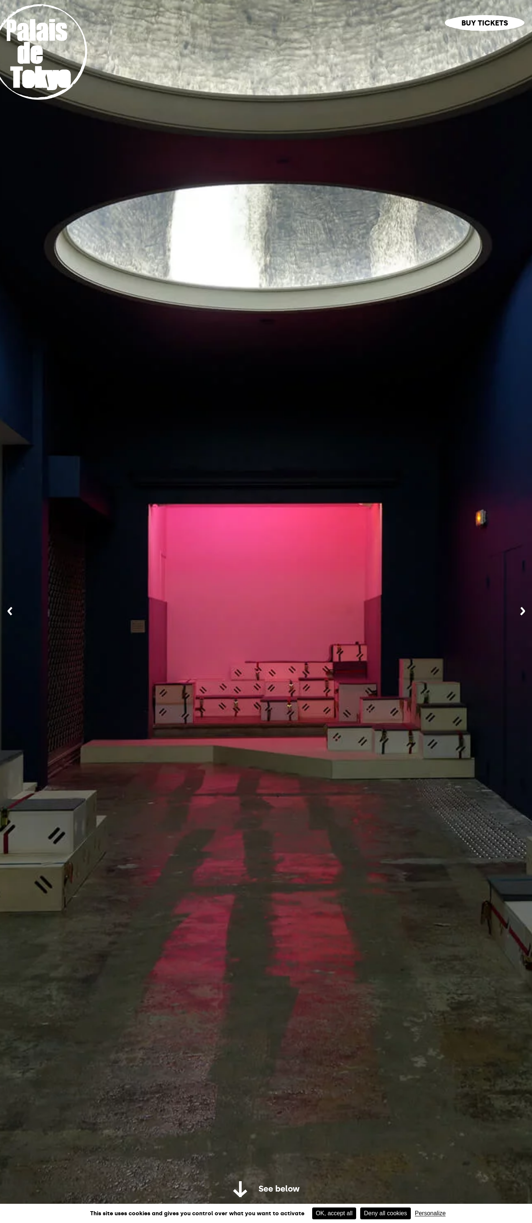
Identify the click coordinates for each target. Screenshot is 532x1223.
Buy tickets (484, 22)
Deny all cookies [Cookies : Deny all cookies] (385, 1213)
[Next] (522, 611)
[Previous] (9, 611)
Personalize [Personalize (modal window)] (430, 1213)
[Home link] (47, 101)
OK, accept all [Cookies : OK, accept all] (334, 1213)
